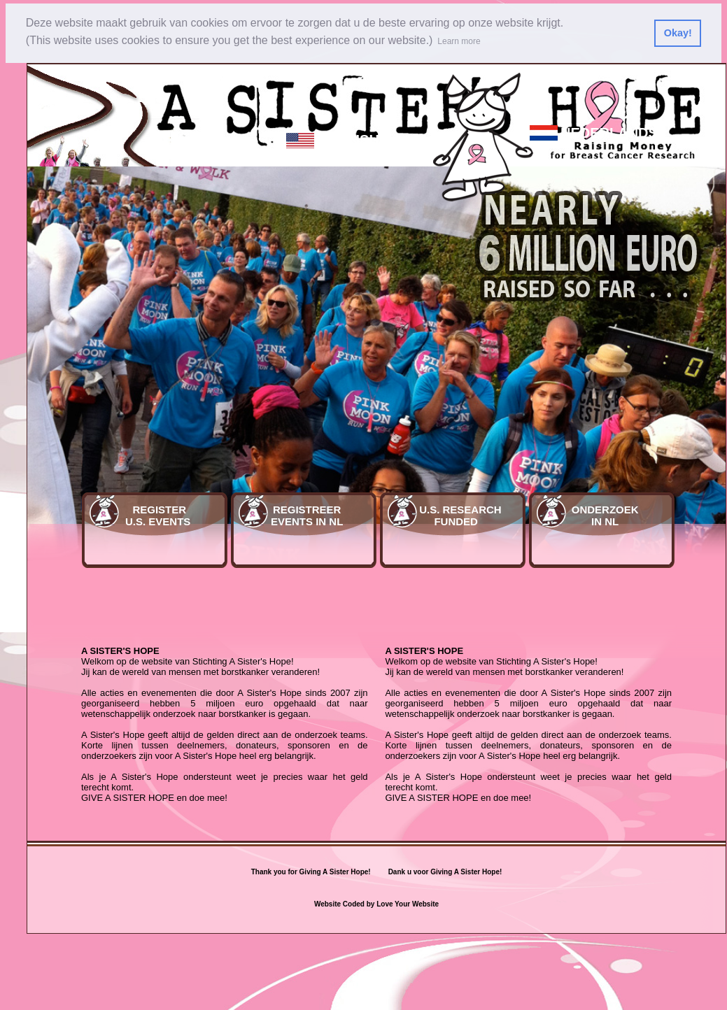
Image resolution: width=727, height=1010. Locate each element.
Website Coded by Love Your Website (376, 904)
